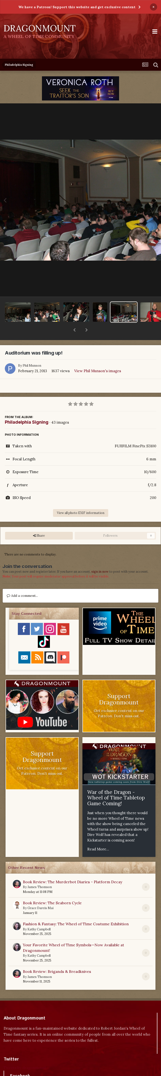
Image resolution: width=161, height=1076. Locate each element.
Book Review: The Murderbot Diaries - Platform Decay (72, 869)
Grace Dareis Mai (40, 895)
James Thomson (39, 874)
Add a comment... (22, 583)
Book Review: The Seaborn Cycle (52, 890)
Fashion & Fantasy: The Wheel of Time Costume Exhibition (76, 911)
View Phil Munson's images (97, 358)
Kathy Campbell (39, 917)
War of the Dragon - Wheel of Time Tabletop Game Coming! (116, 785)
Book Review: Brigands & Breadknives (57, 958)
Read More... (98, 836)
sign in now (99, 559)
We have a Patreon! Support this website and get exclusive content (76, 7)
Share (39, 523)
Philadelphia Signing (26, 409)
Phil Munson (32, 353)
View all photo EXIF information (80, 500)
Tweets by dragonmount (25, 1055)
